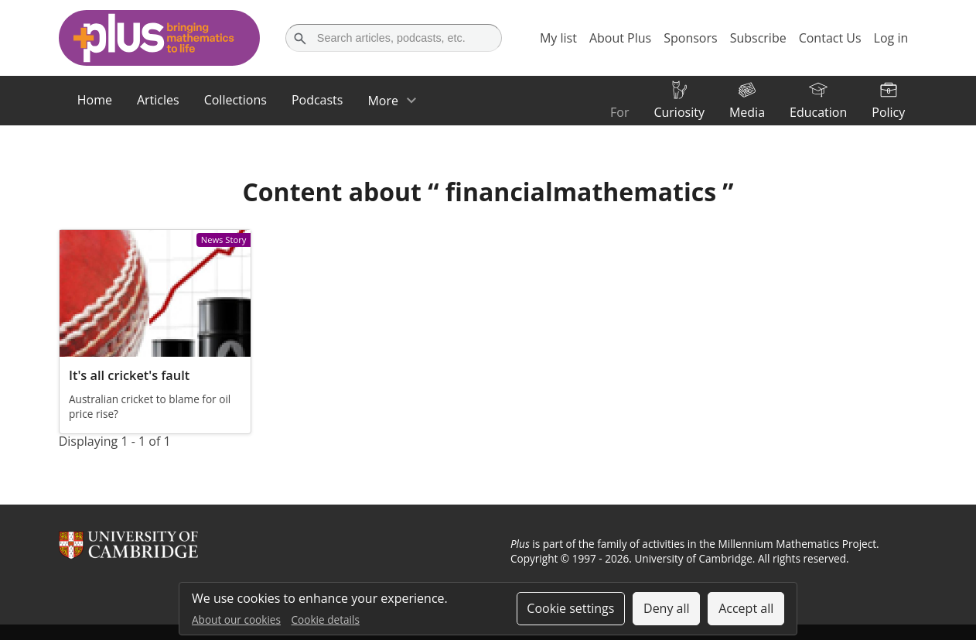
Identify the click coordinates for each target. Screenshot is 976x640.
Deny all (666, 608)
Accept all (745, 608)
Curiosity (679, 112)
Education (818, 112)
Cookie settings (570, 608)
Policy (888, 112)
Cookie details (326, 619)
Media (747, 112)
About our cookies (236, 619)
